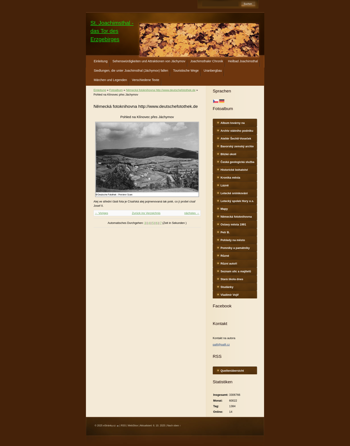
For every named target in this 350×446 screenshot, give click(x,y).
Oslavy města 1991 (233, 224)
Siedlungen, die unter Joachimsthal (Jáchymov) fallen (131, 70)
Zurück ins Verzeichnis (146, 213)
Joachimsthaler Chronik (206, 61)
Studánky (227, 287)
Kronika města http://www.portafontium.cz (239, 178)
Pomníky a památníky (235, 248)
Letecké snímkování (234, 193)
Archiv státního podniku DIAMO (237, 131)
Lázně (225, 185)
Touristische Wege (186, 70)
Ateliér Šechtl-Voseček (236, 138)
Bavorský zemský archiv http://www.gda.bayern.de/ (238, 147)
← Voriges (101, 213)
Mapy (224, 208)
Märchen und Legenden (110, 80)
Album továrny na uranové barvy (233, 124)
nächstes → (191, 213)
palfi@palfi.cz (221, 344)
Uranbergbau (213, 70)
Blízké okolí (228, 154)
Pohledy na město (233, 240)
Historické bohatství (234, 169)
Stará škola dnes (232, 279)
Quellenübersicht (232, 370)
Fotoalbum (116, 90)
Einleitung (101, 61)
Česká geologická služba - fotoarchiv (237, 163)
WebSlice (133, 425)
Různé (225, 255)
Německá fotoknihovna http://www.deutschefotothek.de (239, 217)
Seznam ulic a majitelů (236, 271)
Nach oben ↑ (174, 425)
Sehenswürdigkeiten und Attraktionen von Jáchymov (148, 61)
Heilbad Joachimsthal (243, 61)
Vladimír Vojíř (230, 294)
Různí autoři (229, 263)
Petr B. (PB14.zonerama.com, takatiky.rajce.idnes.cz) (236, 233)
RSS (123, 425)
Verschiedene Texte (145, 80)
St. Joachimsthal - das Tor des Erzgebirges (111, 31)
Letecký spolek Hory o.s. (237, 201)
